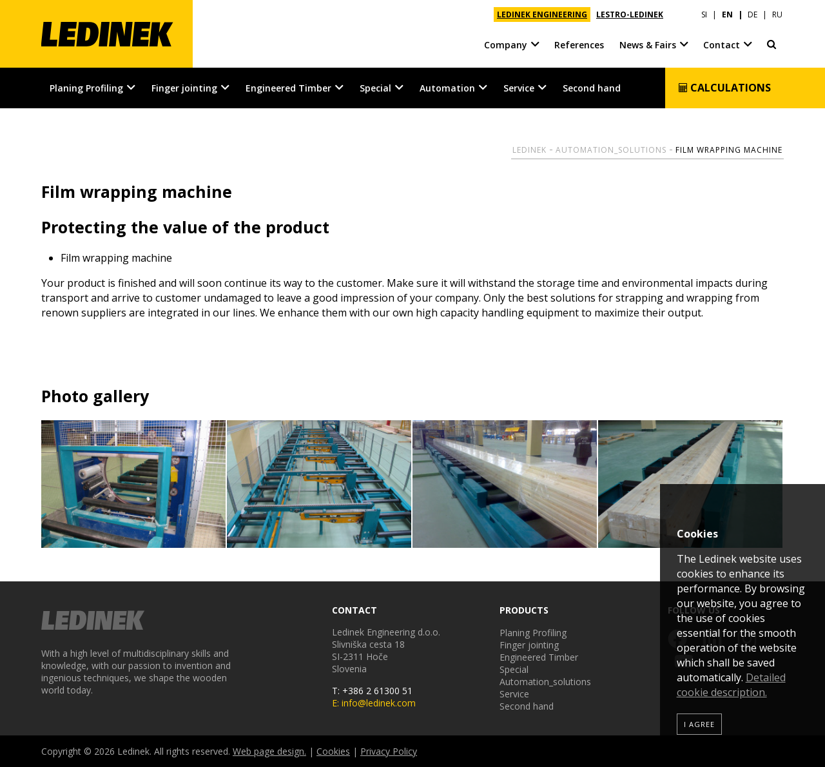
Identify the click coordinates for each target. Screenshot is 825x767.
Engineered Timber (288, 88)
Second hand (592, 88)
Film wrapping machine (728, 149)
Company (505, 45)
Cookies (333, 751)
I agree (699, 724)
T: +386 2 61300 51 (372, 690)
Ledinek (529, 149)
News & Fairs (647, 45)
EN (727, 14)
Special (375, 88)
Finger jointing (184, 88)
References (579, 45)
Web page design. (269, 751)
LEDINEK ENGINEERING (542, 14)
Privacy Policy (388, 751)
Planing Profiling (86, 88)
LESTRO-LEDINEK (629, 14)
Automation (447, 88)
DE (752, 14)
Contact (721, 45)
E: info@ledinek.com (374, 703)
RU (777, 14)
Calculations (724, 88)
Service (518, 88)
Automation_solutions (611, 149)
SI (704, 14)
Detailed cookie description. (731, 684)
